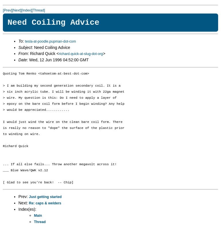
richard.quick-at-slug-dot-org (81, 54)
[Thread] (38, 10)
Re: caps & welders (45, 203)
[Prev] (7, 10)
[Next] (16, 10)
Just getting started (45, 197)
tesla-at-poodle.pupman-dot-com (50, 41)
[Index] (26, 10)
